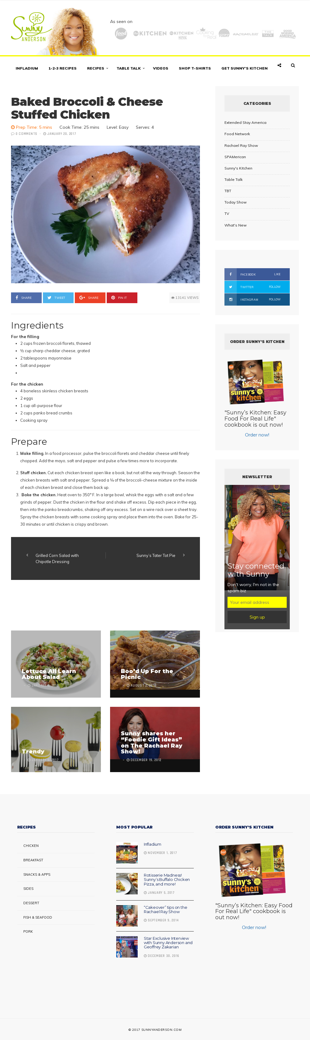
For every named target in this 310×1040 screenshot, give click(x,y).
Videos (160, 68)
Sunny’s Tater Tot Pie (155, 555)
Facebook (252, 274)
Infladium (27, 68)
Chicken (31, 846)
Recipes (95, 68)
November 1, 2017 (160, 853)
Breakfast (33, 860)
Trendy (33, 751)
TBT (227, 191)
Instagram (252, 299)
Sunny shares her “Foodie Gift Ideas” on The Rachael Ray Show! (151, 742)
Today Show (235, 202)
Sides (28, 888)
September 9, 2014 (161, 920)
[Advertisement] (122, 606)
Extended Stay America (245, 122)
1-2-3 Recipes (62, 68)
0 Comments (26, 134)
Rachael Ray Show (241, 145)
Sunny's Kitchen (238, 168)
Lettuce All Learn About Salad (49, 674)
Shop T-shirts (195, 68)
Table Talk (129, 68)
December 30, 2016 (161, 956)
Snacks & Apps (36, 874)
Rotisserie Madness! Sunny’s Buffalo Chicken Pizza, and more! (167, 879)
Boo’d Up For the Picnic (147, 674)
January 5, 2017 (159, 893)
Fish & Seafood (37, 917)
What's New (235, 225)
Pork (28, 931)
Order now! (257, 435)
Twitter (252, 287)
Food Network (237, 133)
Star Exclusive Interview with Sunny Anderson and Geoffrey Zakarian (168, 943)
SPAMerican (235, 156)
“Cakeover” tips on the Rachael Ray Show (165, 909)
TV (226, 213)
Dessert (31, 903)
